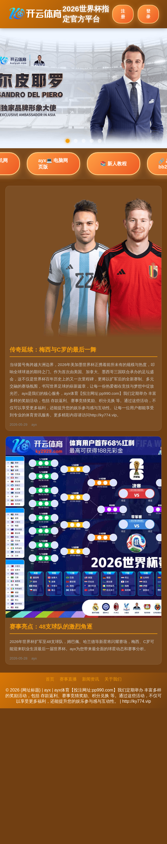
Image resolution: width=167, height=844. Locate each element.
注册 (123, 14)
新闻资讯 (90, 679)
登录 (148, 14)
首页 (50, 679)
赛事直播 (68, 679)
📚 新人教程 (113, 163)
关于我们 (113, 679)
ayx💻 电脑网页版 (53, 164)
